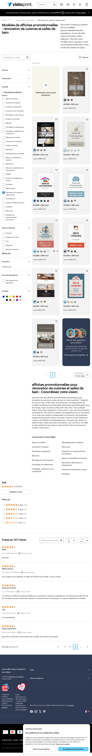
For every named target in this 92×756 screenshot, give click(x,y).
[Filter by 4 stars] (3, 509)
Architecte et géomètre (41, 451)
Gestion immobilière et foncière (74, 458)
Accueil (4, 20)
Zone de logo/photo (10, 275)
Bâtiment (35, 456)
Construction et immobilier (25, 20)
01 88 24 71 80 (7, 740)
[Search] (61, 540)
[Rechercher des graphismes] (27, 57)
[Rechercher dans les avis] (50, 540)
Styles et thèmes (8, 228)
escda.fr (4, 707)
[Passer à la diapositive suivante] (89, 12)
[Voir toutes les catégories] (12, 92)
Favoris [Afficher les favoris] (83, 57)
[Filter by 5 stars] (3, 505)
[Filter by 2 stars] (3, 518)
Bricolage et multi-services (42, 460)
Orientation (6, 78)
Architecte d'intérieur (40, 447)
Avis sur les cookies (62, 744)
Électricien (66, 447)
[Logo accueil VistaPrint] (20, 4)
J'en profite (81, 13)
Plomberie (66, 474)
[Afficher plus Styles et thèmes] (6, 253)
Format (5, 70)
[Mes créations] (68, 5)
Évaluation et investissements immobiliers (73, 452)
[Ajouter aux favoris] (87, 69)
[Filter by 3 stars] (3, 514)
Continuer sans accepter (33, 728)
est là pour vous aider (16, 676)
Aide (60, 670)
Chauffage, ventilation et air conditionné (43, 470)
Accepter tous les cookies (73, 749)
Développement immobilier (72, 442)
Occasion (6, 261)
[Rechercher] (54, 4)
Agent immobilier (39, 442)
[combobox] (45, 4)
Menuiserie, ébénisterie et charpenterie (72, 464)
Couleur (5, 291)
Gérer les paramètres (41, 749)
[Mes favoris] (74, 4)
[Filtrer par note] (71, 540)
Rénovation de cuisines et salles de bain (51, 20)
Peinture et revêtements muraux (74, 469)
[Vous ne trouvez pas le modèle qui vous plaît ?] (76, 342)
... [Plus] (11, 20)
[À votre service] (61, 4)
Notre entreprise (60, 678)
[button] (46, 374)
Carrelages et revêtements (42, 464)
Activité (5, 87)
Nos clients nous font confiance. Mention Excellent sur (52, 705)
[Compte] (80, 4)
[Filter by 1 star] (3, 522)
